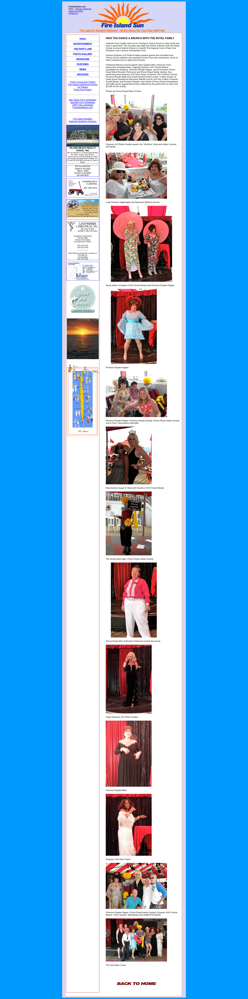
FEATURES (83, 64)
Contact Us (73, 13)
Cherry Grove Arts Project (83, 82)
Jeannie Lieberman (83, 9)
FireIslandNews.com (83, 107)
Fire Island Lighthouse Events (82, 84)
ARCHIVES (82, 74)
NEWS (82, 69)
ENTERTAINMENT (82, 43)
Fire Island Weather (83, 119)
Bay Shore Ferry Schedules (82, 100)
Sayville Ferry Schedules (82, 102)
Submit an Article (76, 11)
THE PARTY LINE (83, 49)
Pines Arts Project (83, 89)
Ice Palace (83, 87)
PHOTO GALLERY (82, 54)
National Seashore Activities (83, 121)
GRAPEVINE (82, 59)
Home (83, 38)
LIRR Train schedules (82, 105)
